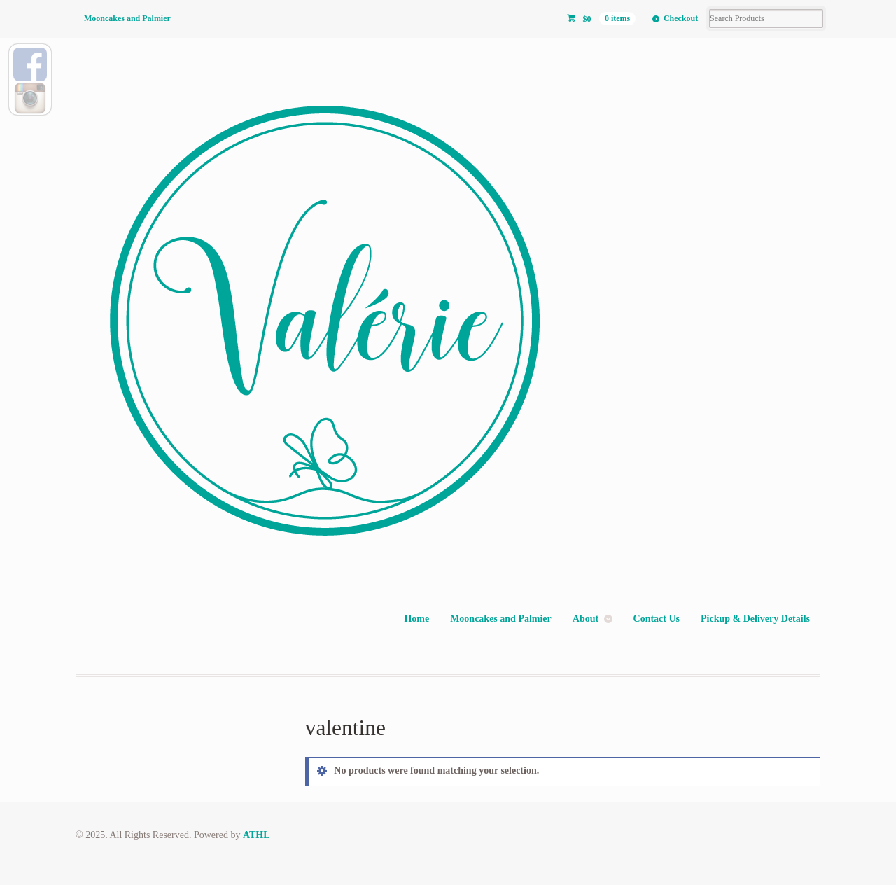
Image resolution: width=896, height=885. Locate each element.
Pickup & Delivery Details (755, 618)
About (585, 618)
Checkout (681, 18)
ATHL (256, 835)
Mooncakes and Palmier (127, 18)
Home (416, 618)
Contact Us (657, 618)
